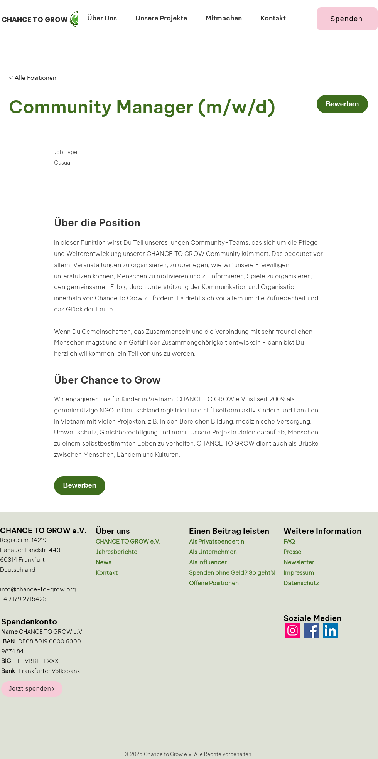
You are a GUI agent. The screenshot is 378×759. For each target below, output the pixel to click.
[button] (102, 17)
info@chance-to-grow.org (38, 588)
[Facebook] (311, 630)
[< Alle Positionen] (36, 78)
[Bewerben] (342, 104)
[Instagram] (292, 630)
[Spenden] (347, 18)
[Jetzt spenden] (31, 689)
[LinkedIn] (330, 630)
